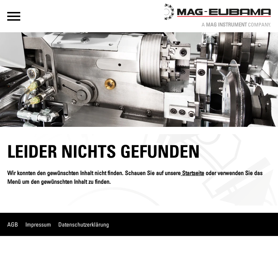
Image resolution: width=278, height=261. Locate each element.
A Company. (236, 24)
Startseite (192, 173)
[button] (13, 16)
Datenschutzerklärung (83, 224)
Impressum (38, 224)
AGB (12, 224)
